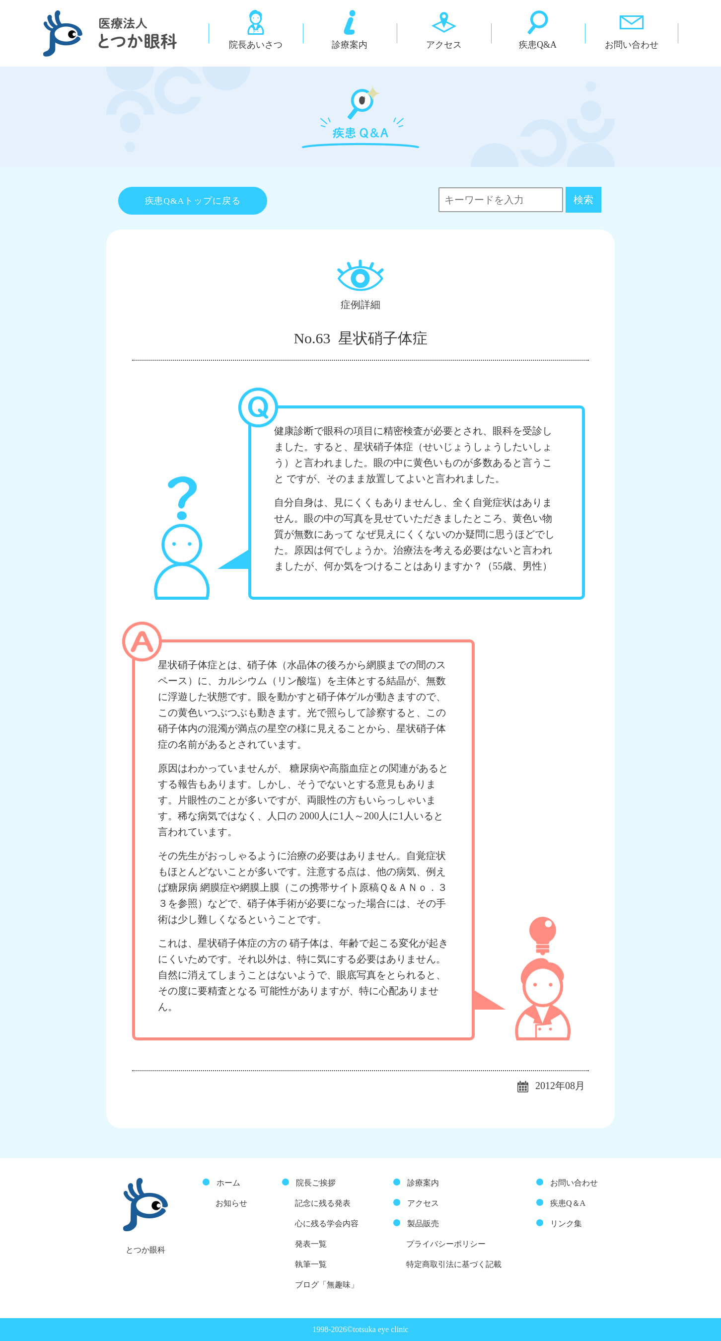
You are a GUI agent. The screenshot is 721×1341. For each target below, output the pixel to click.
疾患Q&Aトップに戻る (193, 201)
